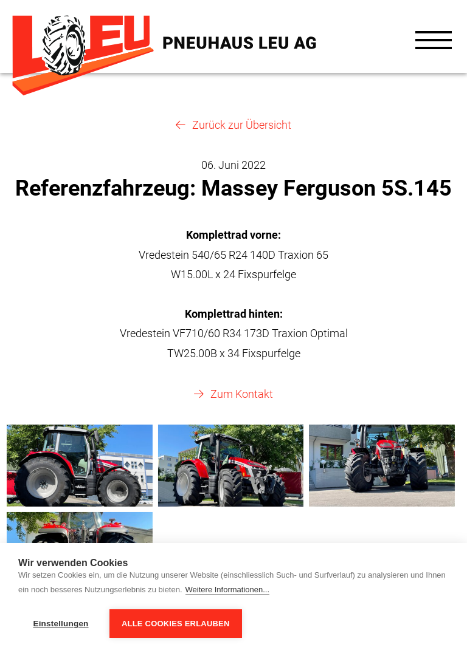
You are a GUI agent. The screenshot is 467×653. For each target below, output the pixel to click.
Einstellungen (60, 623)
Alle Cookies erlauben (176, 623)
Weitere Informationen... (227, 589)
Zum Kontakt (241, 394)
